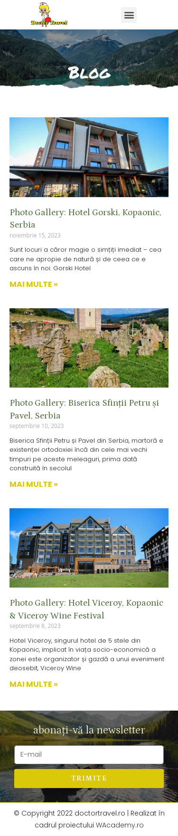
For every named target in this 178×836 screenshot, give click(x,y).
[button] (129, 15)
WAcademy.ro (120, 825)
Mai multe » (33, 284)
